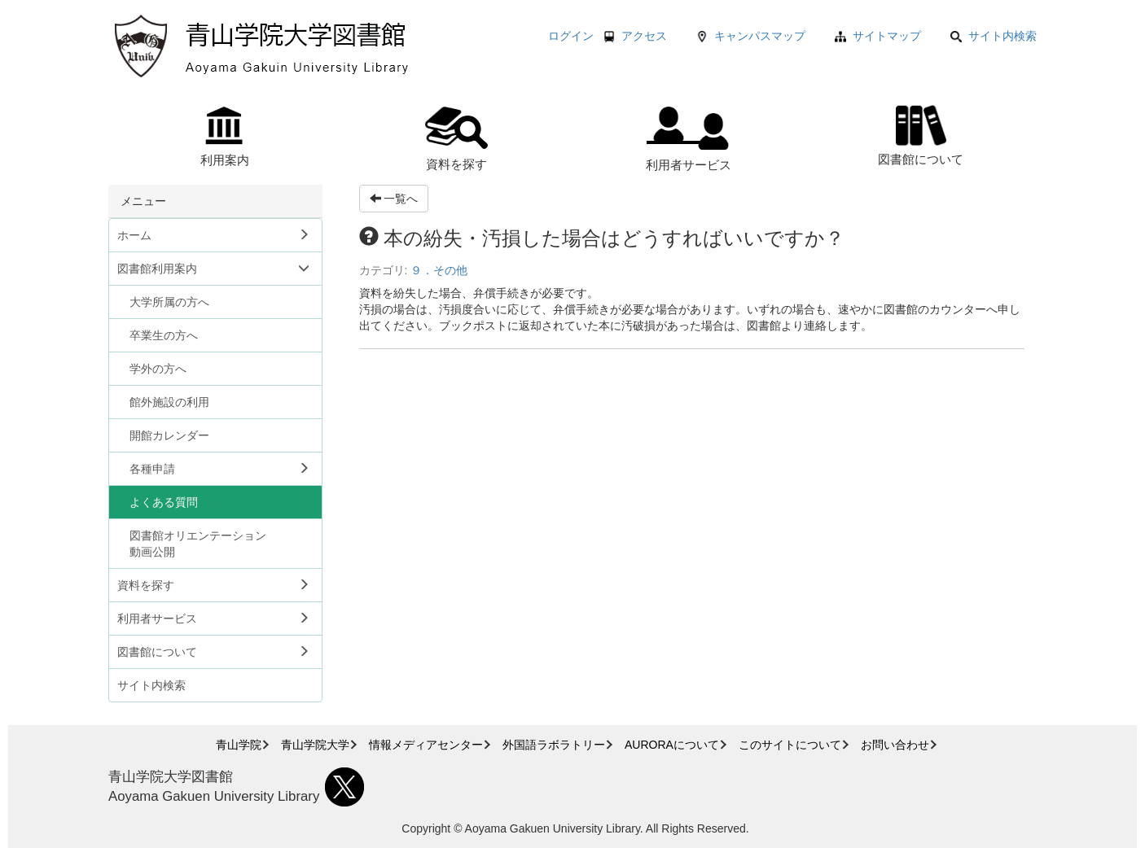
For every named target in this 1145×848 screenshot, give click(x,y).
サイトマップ (887, 35)
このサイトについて (790, 744)
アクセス (644, 35)
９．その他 (438, 270)
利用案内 (224, 137)
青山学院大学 (315, 744)
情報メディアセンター (426, 744)
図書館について (920, 133)
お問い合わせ (895, 744)
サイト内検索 (993, 35)
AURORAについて (672, 744)
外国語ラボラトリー (553, 744)
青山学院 (238, 744)
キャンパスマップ (759, 35)
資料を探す (456, 139)
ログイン (571, 35)
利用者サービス (688, 139)
